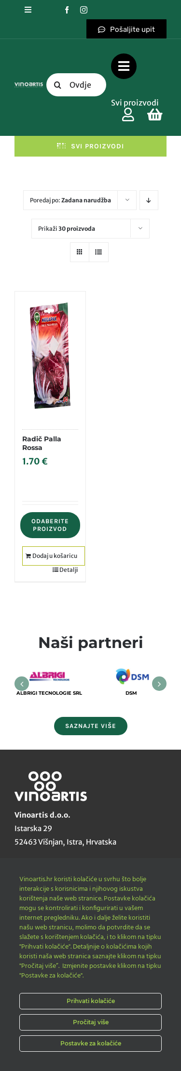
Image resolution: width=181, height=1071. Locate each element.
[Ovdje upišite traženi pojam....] (76, 84)
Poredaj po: (70, 200)
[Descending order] (148, 200)
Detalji (68, 569)
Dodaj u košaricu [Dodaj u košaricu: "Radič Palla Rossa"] (54, 555)
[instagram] (83, 9)
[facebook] (66, 9)
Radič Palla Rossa (41, 443)
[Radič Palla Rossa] (50, 355)
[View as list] (98, 252)
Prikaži (66, 228)
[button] (21, 683)
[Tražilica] (58, 84)
